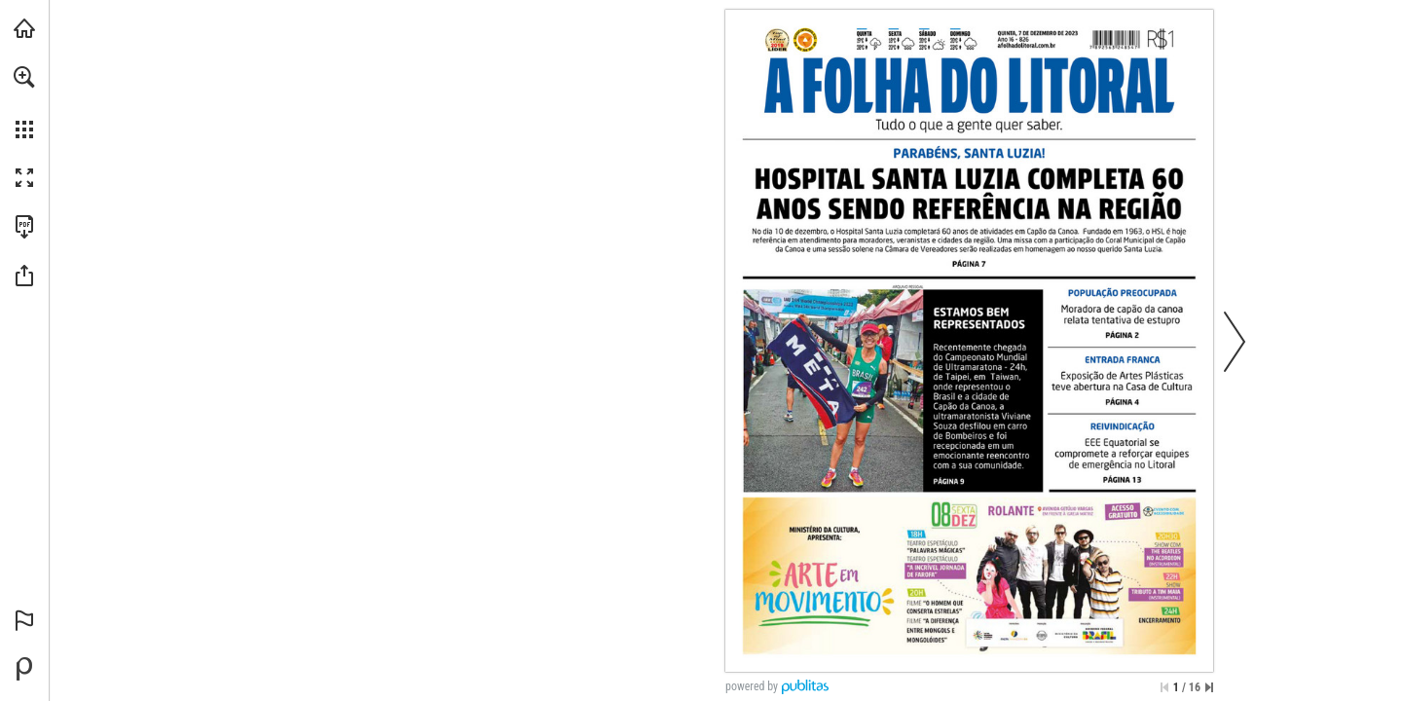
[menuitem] (24, 102)
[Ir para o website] (1026, 46)
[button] (24, 77)
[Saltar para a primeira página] (1164, 687)
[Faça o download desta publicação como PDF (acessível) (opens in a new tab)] (24, 227)
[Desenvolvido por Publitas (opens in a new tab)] (24, 669)
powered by (751, 686)
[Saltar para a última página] (1209, 687)
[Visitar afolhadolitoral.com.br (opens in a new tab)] (24, 28)
